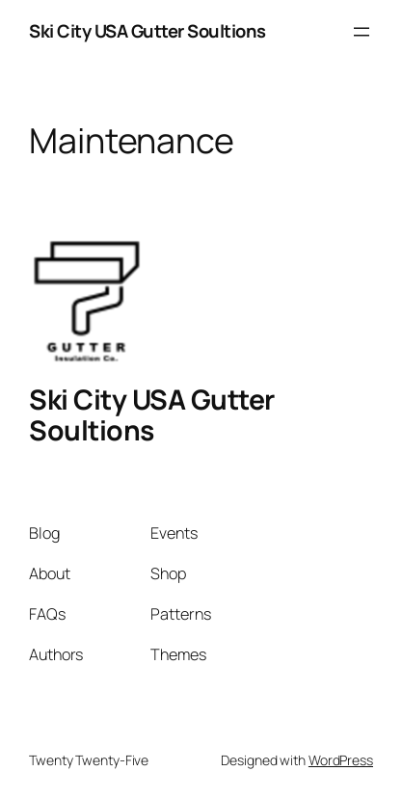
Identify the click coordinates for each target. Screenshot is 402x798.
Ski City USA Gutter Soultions (147, 30)
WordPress (340, 760)
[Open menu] (361, 31)
